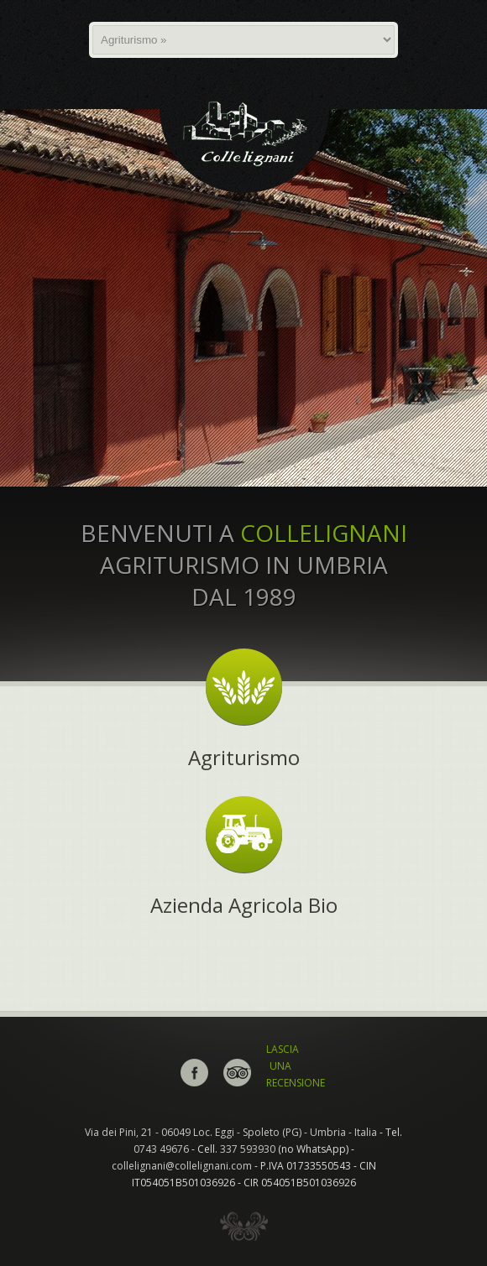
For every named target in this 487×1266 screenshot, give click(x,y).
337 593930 (247, 1149)
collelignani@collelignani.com (182, 1166)
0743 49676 (161, 1149)
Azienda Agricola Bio (244, 905)
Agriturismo (244, 757)
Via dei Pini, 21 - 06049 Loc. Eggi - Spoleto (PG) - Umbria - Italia (231, 1132)
